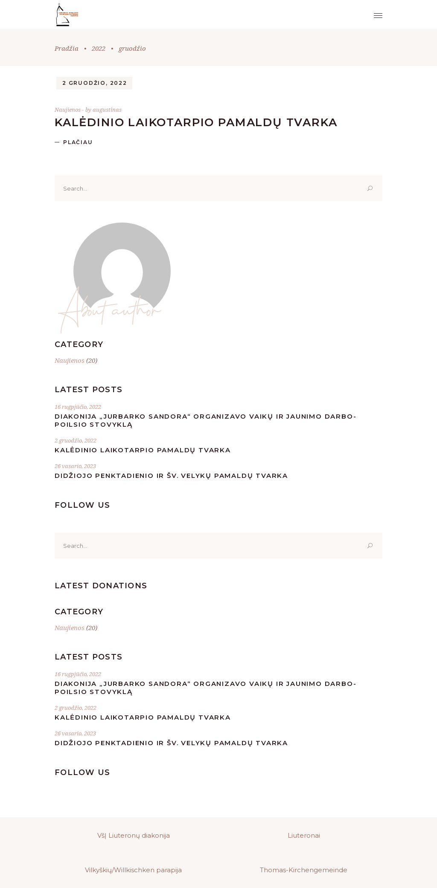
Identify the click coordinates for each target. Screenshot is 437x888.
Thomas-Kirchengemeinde (303, 870)
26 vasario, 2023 (75, 466)
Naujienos (68, 109)
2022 (98, 48)
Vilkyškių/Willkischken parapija (133, 870)
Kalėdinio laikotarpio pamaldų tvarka (196, 122)
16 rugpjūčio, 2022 (78, 407)
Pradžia (67, 48)
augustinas (107, 109)
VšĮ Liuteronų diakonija (133, 835)
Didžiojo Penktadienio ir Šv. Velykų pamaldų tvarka (171, 475)
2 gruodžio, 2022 (94, 83)
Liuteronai (304, 835)
